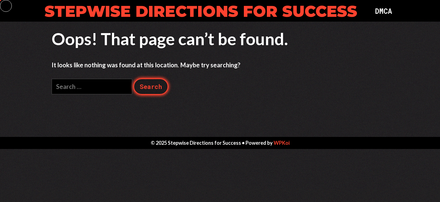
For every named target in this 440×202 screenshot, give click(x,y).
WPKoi (282, 143)
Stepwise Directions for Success (201, 11)
